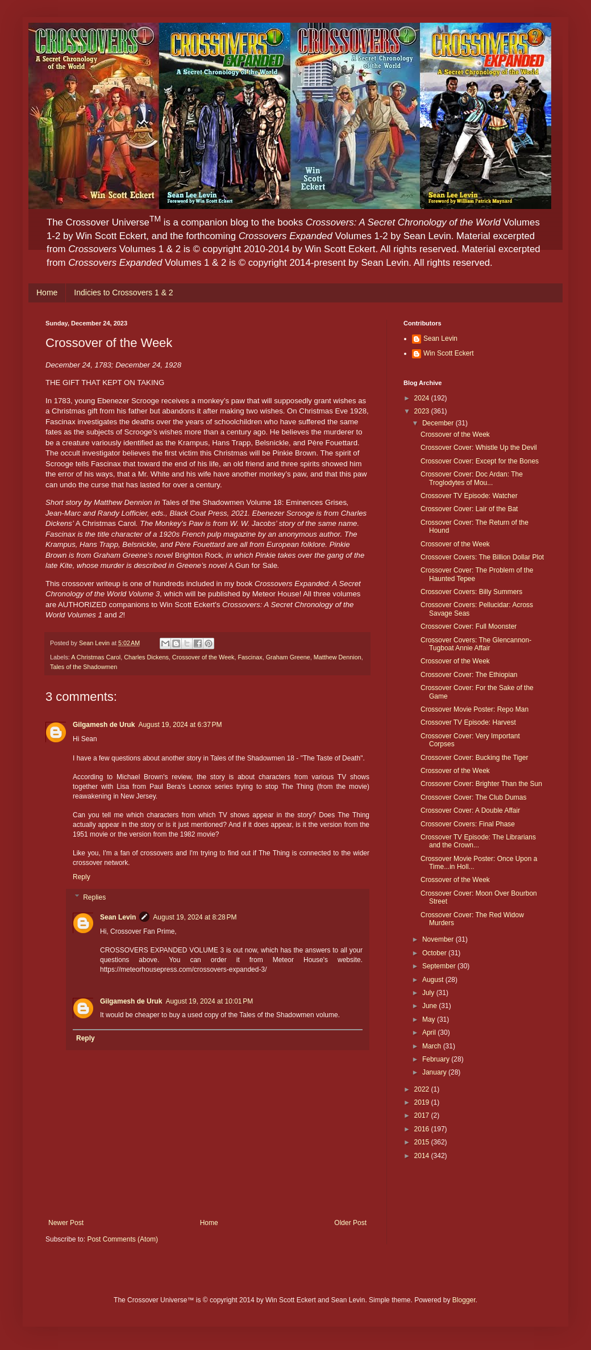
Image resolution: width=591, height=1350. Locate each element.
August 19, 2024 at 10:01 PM (209, 1001)
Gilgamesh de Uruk (104, 725)
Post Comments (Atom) (122, 1239)
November (439, 939)
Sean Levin (118, 917)
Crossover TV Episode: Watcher (469, 496)
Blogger (464, 1300)
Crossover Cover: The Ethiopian (469, 675)
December (439, 423)
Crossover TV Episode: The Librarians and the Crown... (478, 841)
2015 (422, 1142)
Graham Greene (288, 657)
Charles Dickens (146, 657)
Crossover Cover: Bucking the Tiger (474, 758)
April (430, 1032)
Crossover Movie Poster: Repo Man (474, 709)
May (429, 1019)
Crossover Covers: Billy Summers (471, 592)
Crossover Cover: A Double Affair (470, 810)
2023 (422, 411)
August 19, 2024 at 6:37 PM (180, 725)
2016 (422, 1129)
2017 (422, 1115)
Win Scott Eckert (448, 353)
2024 (422, 398)
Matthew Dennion (337, 657)
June (430, 1006)
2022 (422, 1089)
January (435, 1072)
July (429, 993)
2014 (422, 1156)
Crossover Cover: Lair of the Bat (469, 509)
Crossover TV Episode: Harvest (468, 722)
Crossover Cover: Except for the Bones (480, 461)
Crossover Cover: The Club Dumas (474, 797)
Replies (94, 897)
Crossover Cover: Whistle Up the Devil (479, 448)
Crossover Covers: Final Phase (468, 824)
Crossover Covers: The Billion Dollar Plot (482, 557)
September (439, 966)
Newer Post (66, 1223)
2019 (422, 1102)
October (435, 953)
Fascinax (250, 657)
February (436, 1059)
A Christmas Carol (95, 657)
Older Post (350, 1223)
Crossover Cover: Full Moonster (469, 626)
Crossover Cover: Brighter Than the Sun (481, 784)
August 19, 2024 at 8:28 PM (194, 917)
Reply (81, 877)
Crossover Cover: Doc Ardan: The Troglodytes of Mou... (472, 478)
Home (46, 292)
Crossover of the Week (203, 657)
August (434, 980)
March (432, 1046)
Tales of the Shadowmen (83, 666)
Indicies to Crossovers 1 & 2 (123, 292)
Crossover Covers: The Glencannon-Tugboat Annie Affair (476, 644)
